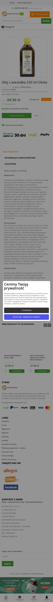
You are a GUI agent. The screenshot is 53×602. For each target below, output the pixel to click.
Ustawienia (27, 310)
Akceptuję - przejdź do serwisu (26, 317)
